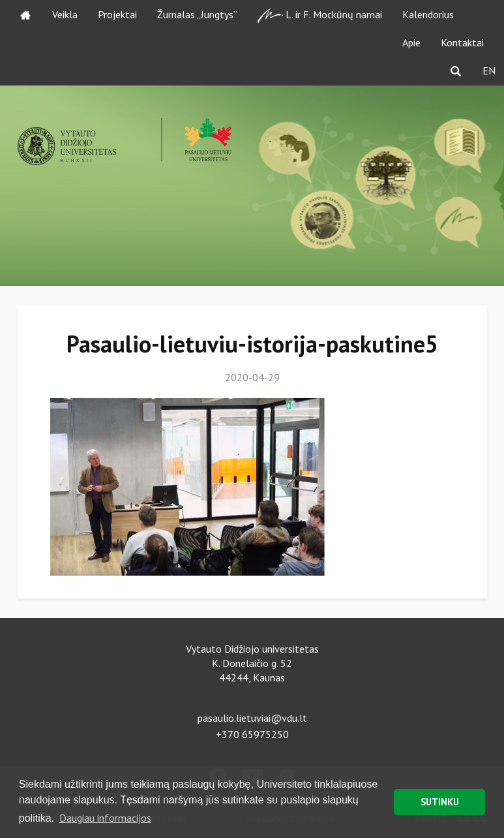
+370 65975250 (252, 734)
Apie (411, 42)
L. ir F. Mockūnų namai (320, 15)
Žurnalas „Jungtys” (197, 14)
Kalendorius (428, 14)
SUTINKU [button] (440, 802)
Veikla (65, 14)
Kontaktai (462, 42)
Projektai (117, 14)
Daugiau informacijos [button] (105, 817)
